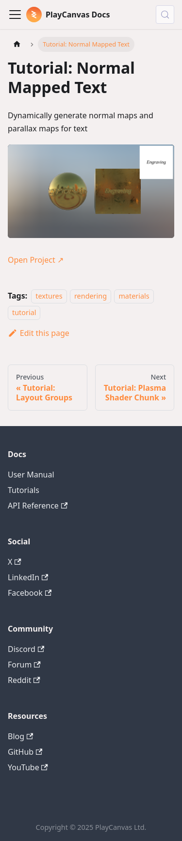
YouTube (28, 767)
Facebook (29, 592)
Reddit (24, 680)
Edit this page (38, 333)
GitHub (25, 751)
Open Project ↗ (36, 259)
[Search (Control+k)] (165, 14)
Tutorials (23, 490)
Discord (26, 649)
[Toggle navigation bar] (15, 14)
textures (48, 296)
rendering (90, 296)
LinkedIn (28, 577)
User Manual (31, 474)
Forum (24, 664)
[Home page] (17, 44)
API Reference (37, 505)
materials (133, 296)
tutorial (24, 312)
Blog (20, 736)
